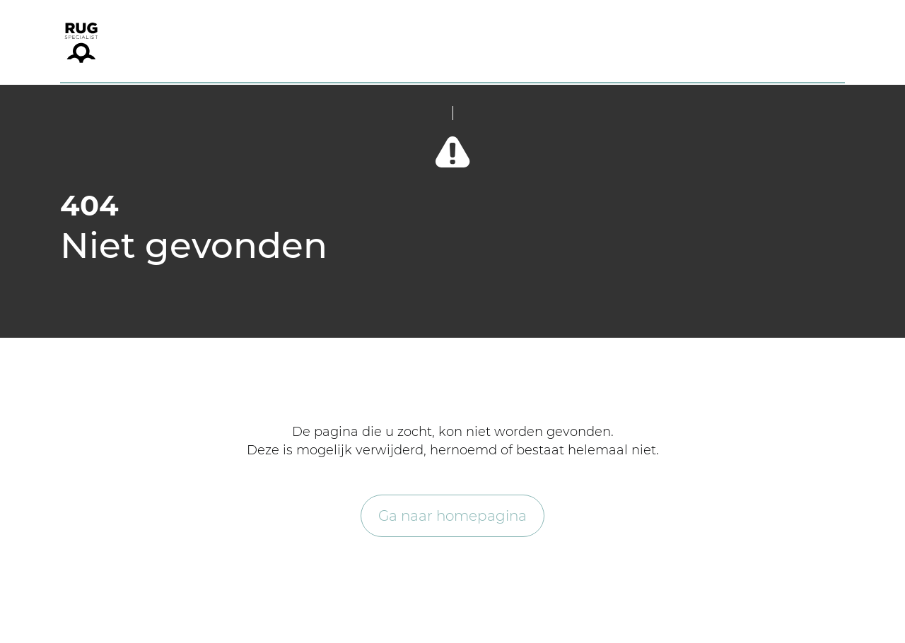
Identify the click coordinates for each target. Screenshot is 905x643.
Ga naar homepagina (452, 515)
